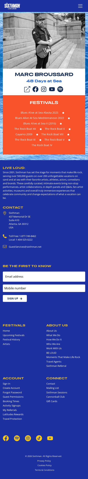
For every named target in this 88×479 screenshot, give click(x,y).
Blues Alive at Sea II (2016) (39, 123)
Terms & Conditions (44, 470)
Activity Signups (11, 405)
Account (13, 378)
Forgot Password (12, 392)
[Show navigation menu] (80, 6)
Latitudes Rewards (13, 414)
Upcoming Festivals (13, 335)
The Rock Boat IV (42, 145)
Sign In (6, 383)
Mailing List (52, 388)
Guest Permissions (13, 396)
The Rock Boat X (55, 129)
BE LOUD (51, 352)
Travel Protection (12, 418)
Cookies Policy (44, 465)
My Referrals (10, 410)
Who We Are (53, 344)
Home (6, 330)
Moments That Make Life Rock (63, 357)
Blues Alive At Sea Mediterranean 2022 (39, 118)
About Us (57, 325)
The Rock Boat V (54, 139)
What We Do (53, 335)
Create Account (11, 388)
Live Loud (14, 168)
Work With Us (54, 348)
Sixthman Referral (56, 366)
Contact (13, 207)
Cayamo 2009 (24, 134)
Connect (57, 378)
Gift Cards (51, 401)
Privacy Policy (44, 460)
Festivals (44, 102)
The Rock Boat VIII (52, 134)
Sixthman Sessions (56, 392)
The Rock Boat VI (25, 139)
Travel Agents (53, 361)
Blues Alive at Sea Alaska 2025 (39, 112)
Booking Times (11, 401)
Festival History (11, 339)
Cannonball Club (55, 396)
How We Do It (54, 339)
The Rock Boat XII (25, 129)
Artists (6, 344)
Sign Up (14, 298)
